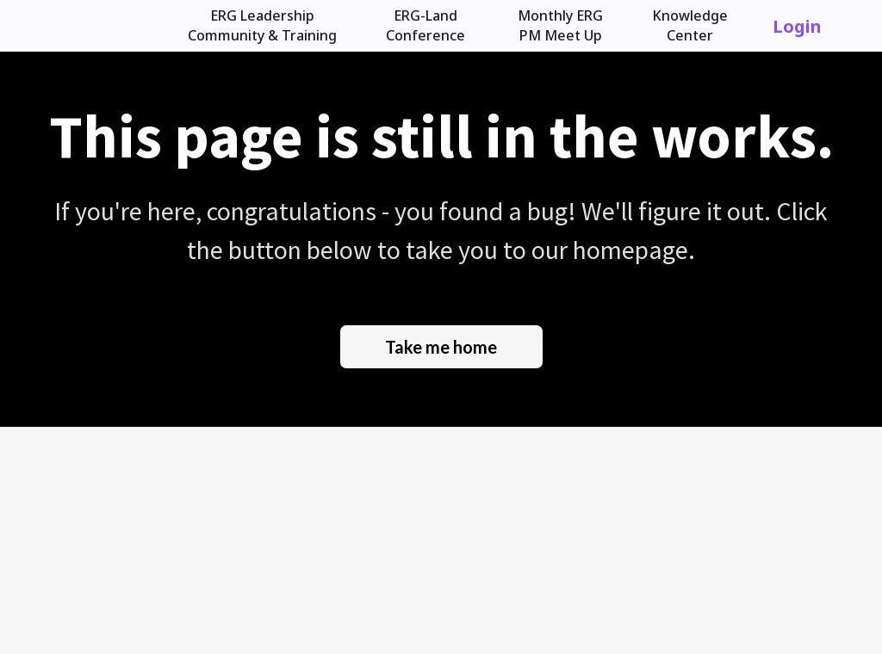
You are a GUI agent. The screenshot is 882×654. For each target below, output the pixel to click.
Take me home (441, 346)
